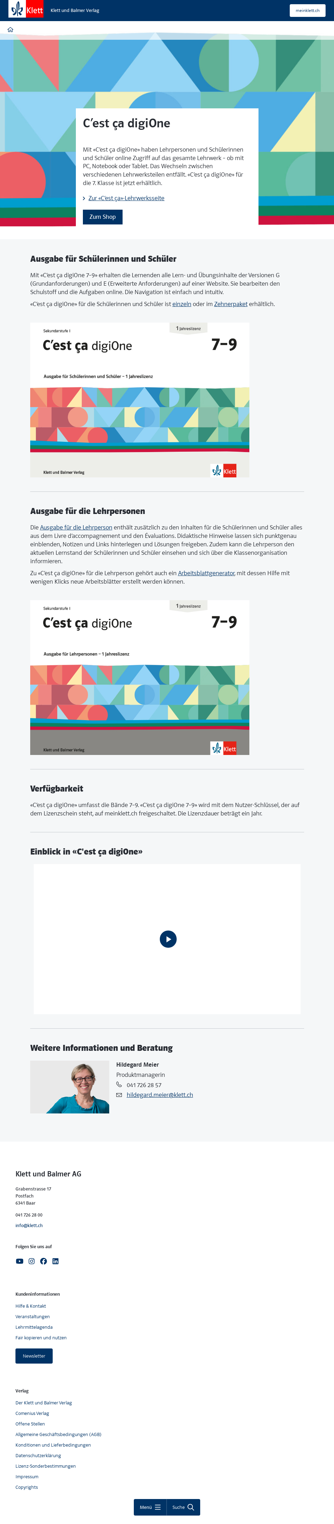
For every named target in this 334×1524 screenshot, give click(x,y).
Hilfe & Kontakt (30, 1306)
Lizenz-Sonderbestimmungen (45, 1466)
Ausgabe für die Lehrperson (76, 527)
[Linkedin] (55, 1260)
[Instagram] (31, 1260)
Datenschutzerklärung (38, 1456)
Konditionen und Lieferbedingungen (53, 1445)
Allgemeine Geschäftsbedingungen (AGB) (58, 1434)
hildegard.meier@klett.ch (160, 1095)
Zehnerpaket (231, 304)
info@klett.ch (29, 1225)
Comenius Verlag (32, 1413)
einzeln (181, 304)
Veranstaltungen (32, 1317)
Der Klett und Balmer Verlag (43, 1403)
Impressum (26, 1477)
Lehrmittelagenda (34, 1327)
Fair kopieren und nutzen (41, 1338)
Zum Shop (103, 217)
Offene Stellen (30, 1424)
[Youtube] (19, 1260)
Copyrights (26, 1487)
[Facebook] (43, 1260)
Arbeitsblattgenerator (206, 573)
